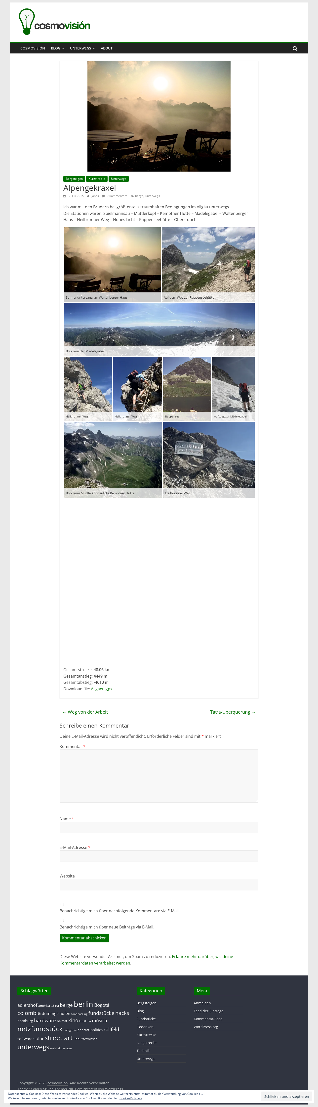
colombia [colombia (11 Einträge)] (29, 1012)
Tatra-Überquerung (233, 712)
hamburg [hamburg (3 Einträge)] (25, 1020)
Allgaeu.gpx (101, 689)
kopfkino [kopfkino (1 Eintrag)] (85, 1021)
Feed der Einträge (208, 1011)
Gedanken (145, 1026)
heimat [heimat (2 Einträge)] (62, 1021)
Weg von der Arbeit (85, 712)
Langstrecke (147, 1042)
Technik (143, 1050)
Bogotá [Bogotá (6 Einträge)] (102, 1005)
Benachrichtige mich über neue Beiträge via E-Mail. (107, 927)
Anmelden (202, 1003)
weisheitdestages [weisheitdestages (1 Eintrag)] (61, 1048)
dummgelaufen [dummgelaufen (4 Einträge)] (56, 1013)
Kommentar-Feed (208, 1018)
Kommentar (72, 746)
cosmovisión (32, 48)
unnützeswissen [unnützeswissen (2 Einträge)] (85, 1039)
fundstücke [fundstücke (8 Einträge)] (101, 1013)
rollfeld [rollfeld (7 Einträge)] (111, 1029)
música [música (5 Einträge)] (99, 1020)
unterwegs (152, 196)
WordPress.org (206, 1026)
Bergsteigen (74, 179)
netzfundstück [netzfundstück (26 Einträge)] (40, 1028)
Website (67, 876)
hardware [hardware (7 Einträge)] (45, 1020)
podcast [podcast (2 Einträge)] (83, 1030)
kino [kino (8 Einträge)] (73, 1020)
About (107, 48)
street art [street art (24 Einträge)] (59, 1037)
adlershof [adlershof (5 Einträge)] (27, 1005)
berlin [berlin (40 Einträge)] (83, 1004)
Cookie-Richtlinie (130, 1098)
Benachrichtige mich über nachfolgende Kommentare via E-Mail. (120, 911)
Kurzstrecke (97, 179)
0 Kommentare (114, 196)
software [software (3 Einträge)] (24, 1038)
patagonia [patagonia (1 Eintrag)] (70, 1030)
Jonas (95, 196)
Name (67, 819)
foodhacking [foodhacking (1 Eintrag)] (79, 1014)
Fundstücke (146, 1018)
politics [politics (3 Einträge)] (96, 1029)
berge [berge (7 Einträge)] (66, 1005)
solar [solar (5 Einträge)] (38, 1038)
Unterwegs (80, 48)
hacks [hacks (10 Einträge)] (122, 1012)
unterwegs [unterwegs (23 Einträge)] (33, 1046)
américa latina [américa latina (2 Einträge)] (48, 1005)
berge (139, 196)
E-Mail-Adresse (75, 847)
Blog (55, 48)
